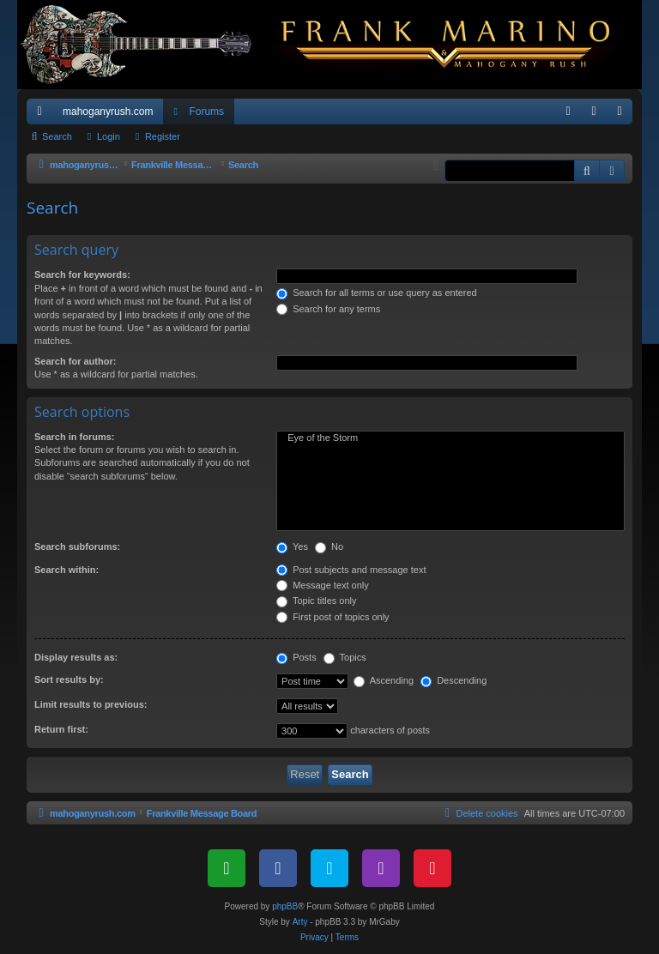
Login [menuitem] (598, 115)
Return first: (61, 729)
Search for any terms (328, 309)
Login (108, 136)
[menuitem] (568, 111)
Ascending (384, 680)
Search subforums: (77, 546)
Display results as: (76, 657)
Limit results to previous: (90, 704)
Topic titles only (316, 600)
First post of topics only (333, 617)
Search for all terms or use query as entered (376, 292)
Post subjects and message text (351, 570)
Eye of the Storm (450, 438)
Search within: (66, 570)
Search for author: (75, 361)
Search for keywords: (82, 274)
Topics (344, 657)
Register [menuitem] (623, 115)
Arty (300, 922)
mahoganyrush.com (108, 112)
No (329, 546)
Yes (292, 546)
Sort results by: (69, 679)
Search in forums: (74, 437)
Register (162, 136)
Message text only (322, 585)
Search (57, 136)
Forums (206, 112)
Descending (453, 680)
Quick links (42, 115)
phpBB (285, 906)
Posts (296, 657)
